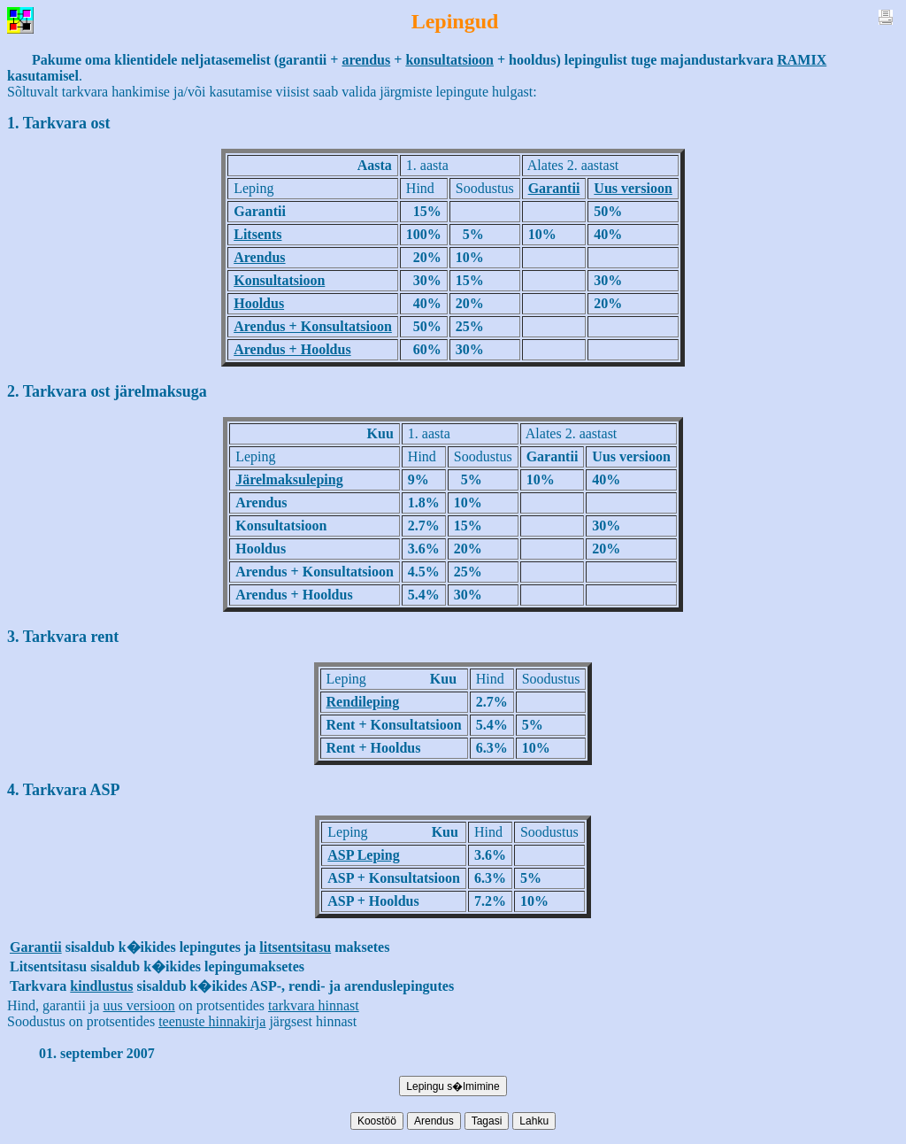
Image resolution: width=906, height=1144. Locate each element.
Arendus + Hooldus (292, 349)
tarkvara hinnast (313, 1005)
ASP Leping (363, 854)
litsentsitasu (295, 947)
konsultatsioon (449, 59)
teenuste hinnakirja (211, 1021)
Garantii (554, 188)
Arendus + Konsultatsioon (313, 326)
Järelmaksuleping (289, 479)
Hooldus (259, 303)
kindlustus (101, 985)
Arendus (259, 257)
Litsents (257, 234)
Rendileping (363, 701)
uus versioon (138, 1005)
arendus (366, 59)
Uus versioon (633, 188)
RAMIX (801, 59)
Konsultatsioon (279, 280)
